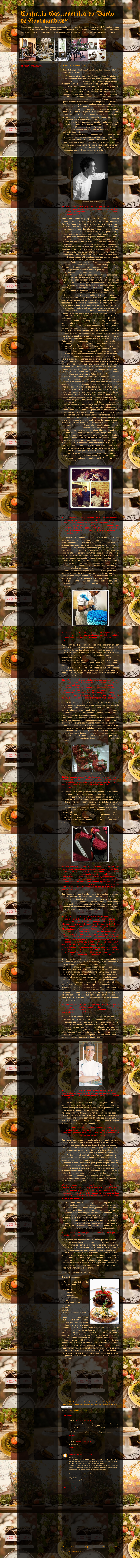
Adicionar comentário (71, 1488)
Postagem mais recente (71, 1546)
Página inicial (91, 1546)
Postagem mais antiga (110, 1546)
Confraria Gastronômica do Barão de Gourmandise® (67, 17)
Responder (72, 1435)
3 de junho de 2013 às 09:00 (83, 1441)
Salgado (84, 1410)
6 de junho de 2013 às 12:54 (84, 1454)
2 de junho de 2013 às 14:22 (83, 1421)
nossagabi (72, 1454)
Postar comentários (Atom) (75, 1551)
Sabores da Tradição (75, 1410)
